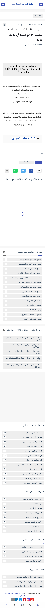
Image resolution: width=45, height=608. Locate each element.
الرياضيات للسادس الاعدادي (22, 455)
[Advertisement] (22, 397)
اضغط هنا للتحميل (24, 139)
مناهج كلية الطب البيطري (23, 314)
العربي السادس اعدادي (22, 460)
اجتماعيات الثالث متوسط (22, 499)
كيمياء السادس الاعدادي (22, 483)
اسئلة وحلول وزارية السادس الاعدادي (22, 586)
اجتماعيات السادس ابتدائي (22, 547)
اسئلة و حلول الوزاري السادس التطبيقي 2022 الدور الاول (24, 366)
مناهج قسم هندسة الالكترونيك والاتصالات (23, 278)
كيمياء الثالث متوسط (22, 531)
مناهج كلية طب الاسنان (23, 319)
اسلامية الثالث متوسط (22, 508)
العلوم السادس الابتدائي (22, 556)
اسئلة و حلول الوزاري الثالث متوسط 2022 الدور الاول (23, 339)
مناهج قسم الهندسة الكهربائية (23, 259)
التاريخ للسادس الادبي (22, 446)
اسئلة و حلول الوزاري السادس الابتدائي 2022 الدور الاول (24, 346)
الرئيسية (38, 25)
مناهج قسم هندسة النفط (23, 296)
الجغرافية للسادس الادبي (22, 451)
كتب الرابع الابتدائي (23, 25)
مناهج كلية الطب (23, 310)
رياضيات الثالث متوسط (22, 522)
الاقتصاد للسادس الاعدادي (22, 442)
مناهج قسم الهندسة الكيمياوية (23, 264)
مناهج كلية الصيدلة (23, 305)
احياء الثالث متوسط (22, 504)
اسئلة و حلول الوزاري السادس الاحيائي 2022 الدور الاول (24, 352)
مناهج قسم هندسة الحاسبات (23, 282)
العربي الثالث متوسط (22, 513)
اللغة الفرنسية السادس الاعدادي (22, 465)
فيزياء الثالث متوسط (22, 527)
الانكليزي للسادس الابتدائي (22, 552)
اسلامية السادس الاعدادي (22, 437)
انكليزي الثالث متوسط (22, 517)
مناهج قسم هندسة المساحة (23, 287)
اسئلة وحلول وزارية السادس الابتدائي (22, 582)
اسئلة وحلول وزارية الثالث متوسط (22, 577)
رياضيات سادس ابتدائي (22, 561)
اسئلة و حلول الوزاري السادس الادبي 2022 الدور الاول (23, 359)
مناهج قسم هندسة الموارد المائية (23, 291)
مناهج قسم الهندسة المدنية (23, 269)
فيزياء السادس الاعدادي (22, 478)
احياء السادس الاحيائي (22, 433)
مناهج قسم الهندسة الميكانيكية (23, 273)
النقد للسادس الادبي (22, 469)
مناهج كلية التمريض (23, 301)
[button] (31, 171)
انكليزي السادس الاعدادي (22, 474)
